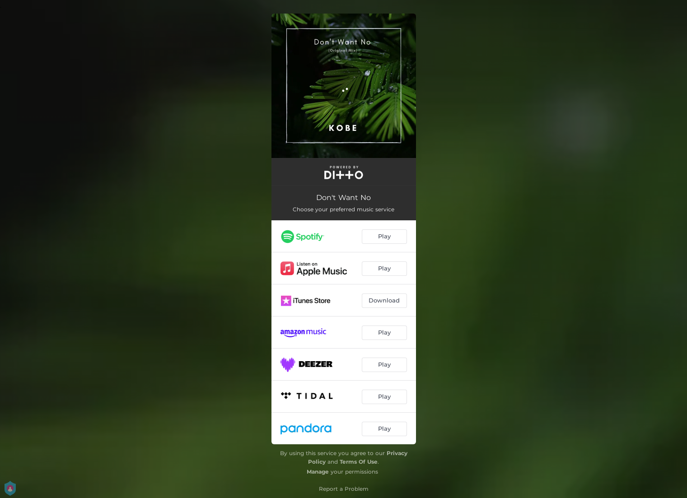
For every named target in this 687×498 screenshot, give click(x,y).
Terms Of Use (359, 461)
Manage (318, 471)
